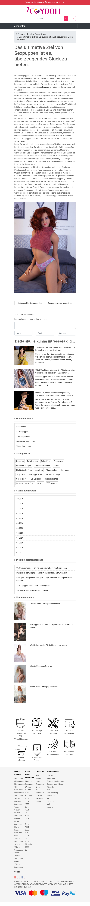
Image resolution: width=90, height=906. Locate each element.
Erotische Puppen (23, 466)
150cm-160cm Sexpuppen (18, 855)
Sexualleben (36, 479)
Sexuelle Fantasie (52, 479)
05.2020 (19, 533)
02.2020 (19, 518)
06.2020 (19, 538)
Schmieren (65, 470)
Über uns (50, 775)
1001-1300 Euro (27, 804)
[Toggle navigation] (74, 26)
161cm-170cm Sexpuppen (18, 847)
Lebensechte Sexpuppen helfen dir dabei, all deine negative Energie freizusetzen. (30, 303)
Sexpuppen (47, 87)
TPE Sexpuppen (23, 436)
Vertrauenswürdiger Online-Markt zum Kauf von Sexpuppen (41, 568)
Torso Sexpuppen (23, 446)
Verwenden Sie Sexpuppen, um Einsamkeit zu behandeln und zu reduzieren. (55, 348)
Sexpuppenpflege (53, 474)
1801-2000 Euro (27, 830)
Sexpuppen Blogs (40, 785)
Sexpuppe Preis (35, 474)
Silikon (40, 483)
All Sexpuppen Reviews (40, 793)
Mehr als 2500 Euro (28, 847)
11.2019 (19, 504)
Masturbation (51, 470)
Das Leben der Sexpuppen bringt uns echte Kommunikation (41, 573)
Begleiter (20, 461)
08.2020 (19, 548)
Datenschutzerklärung (55, 784)
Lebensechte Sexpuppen (19, 794)
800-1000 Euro (28, 797)
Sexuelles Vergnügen (25, 483)
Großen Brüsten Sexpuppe (18, 813)
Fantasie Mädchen (42, 466)
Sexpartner (21, 474)
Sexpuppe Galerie (39, 799)
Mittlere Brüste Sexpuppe (18, 821)
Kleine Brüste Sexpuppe (18, 830)
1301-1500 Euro (27, 813)
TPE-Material (52, 483)
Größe (56, 466)
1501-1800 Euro (27, 821)
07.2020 (19, 543)
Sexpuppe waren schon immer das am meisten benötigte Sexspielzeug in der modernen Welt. (62, 303)
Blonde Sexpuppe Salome (41, 666)
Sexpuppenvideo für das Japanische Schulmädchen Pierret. (52, 625)
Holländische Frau (24, 470)
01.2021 (19, 552)
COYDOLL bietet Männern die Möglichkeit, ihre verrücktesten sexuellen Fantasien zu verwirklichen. (55, 371)
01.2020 (19, 513)
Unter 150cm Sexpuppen (18, 838)
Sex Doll (17, 798)
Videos (38, 778)
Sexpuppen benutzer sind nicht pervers (33, 590)
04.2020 (19, 528)
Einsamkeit (58, 461)
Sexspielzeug (22, 479)
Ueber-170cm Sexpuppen (18, 864)
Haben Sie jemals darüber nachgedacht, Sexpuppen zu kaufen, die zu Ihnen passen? (54, 394)
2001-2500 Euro (27, 838)
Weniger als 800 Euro (28, 790)
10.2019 (19, 499)
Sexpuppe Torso (18, 805)
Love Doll (17, 801)
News (22, 34)
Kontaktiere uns (51, 797)
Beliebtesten (32, 461)
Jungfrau (39, 470)
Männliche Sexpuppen (25, 441)
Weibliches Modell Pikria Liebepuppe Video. (48, 645)
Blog (37, 775)
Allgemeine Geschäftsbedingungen (55, 779)
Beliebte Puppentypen (36, 34)
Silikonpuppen (22, 432)
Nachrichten (19, 26)
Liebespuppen (19, 784)
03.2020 (19, 523)
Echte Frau (45, 461)
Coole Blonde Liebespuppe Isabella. (45, 604)
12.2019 (19, 508)
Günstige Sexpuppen (29, 782)
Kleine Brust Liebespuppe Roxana (44, 687)
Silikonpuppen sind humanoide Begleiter (33, 585)
